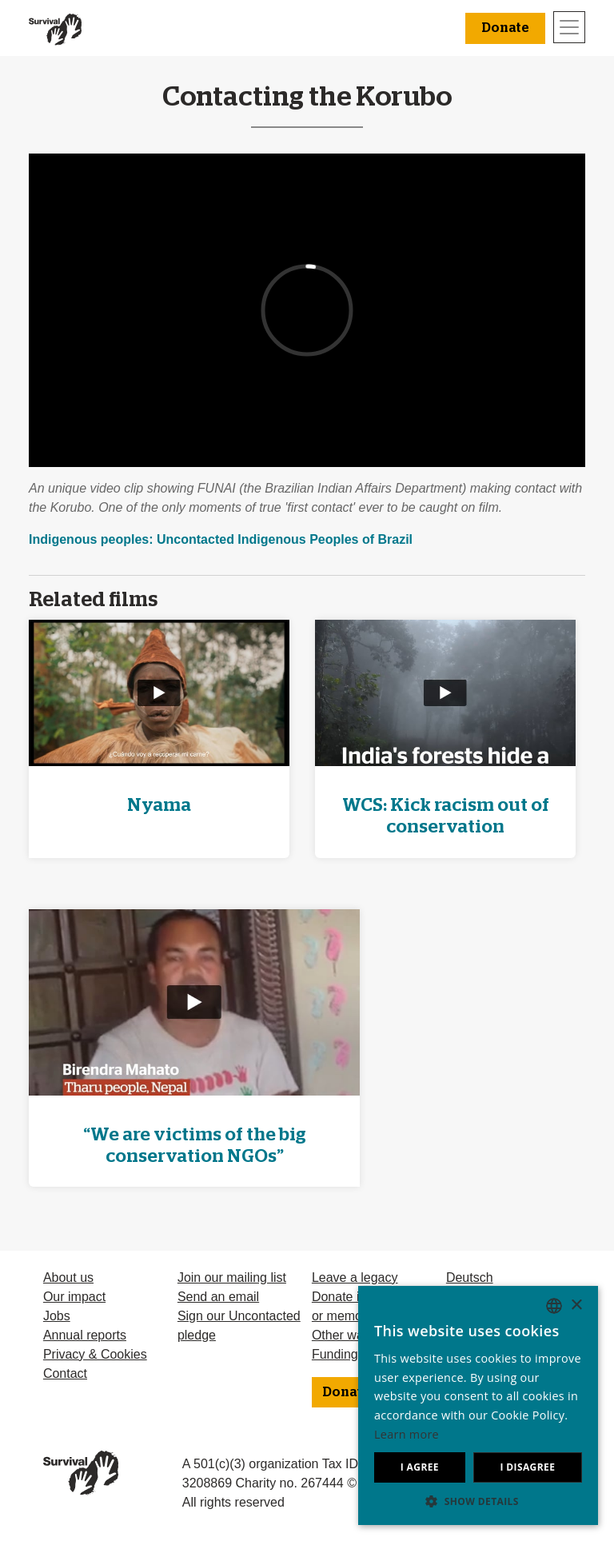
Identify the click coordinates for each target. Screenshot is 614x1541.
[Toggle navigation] (569, 27)
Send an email (218, 1296)
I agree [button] (420, 1467)
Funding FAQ (349, 1354)
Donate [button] (505, 28)
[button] (478, 1501)
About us (68, 1277)
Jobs (56, 1316)
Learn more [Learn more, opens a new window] (406, 1434)
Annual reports (84, 1335)
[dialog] (478, 1405)
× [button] (576, 1305)
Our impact (74, 1296)
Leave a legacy (355, 1277)
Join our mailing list (231, 1277)
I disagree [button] (527, 1467)
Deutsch (469, 1277)
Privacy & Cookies (95, 1354)
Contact (65, 1373)
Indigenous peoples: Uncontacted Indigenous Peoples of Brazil (221, 539)
